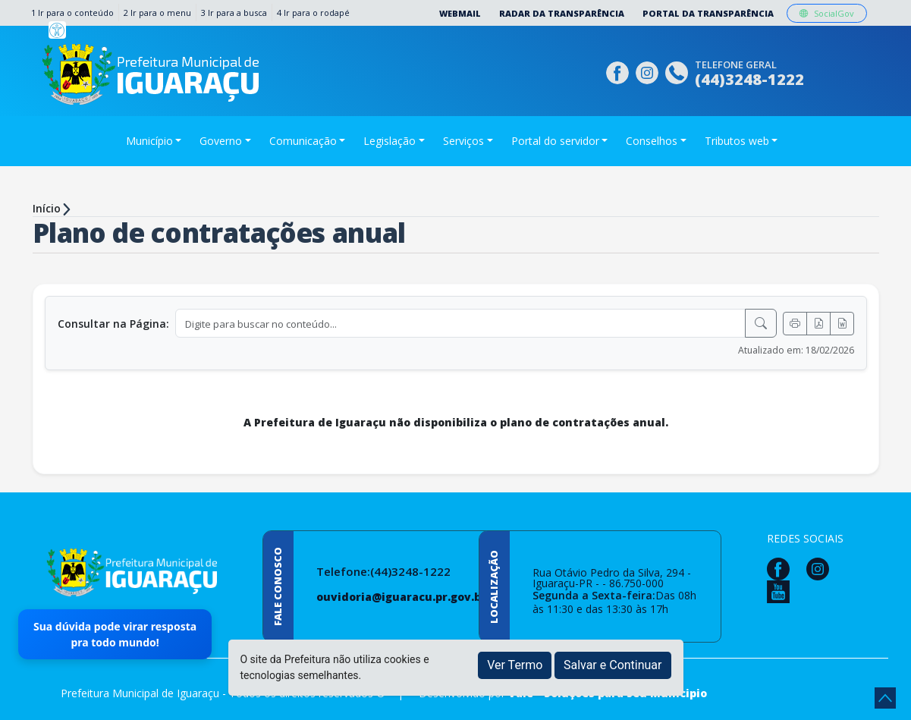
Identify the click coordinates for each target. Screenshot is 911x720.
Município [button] (149, 141)
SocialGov (826, 13)
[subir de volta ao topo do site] (885, 698)
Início (47, 208)
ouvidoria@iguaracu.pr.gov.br (401, 597)
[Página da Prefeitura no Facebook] (619, 71)
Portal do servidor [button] (555, 141)
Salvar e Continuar (613, 665)
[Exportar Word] (842, 323)
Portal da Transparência (708, 13)
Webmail (460, 13)
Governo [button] (220, 141)
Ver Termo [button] (514, 665)
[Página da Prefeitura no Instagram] (649, 71)
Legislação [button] (389, 141)
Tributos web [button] (737, 141)
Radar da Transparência (561, 13)
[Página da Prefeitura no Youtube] (782, 590)
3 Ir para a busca (234, 12)
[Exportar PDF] (818, 323)
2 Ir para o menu (157, 12)
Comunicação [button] (303, 141)
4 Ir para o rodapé (313, 12)
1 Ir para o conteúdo (72, 12)
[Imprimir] (795, 323)
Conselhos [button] (651, 141)
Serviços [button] (463, 141)
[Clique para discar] (678, 71)
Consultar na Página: (113, 323)
